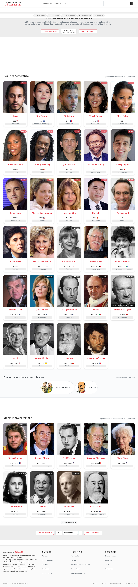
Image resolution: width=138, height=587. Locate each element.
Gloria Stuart (123, 458)
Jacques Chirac (42, 458)
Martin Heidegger (122, 309)
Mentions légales (115, 583)
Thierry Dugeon (122, 164)
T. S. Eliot (15, 358)
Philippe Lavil (122, 213)
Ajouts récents (69, 9)
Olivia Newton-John (42, 261)
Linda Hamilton (69, 213)
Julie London (42, 309)
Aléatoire (98, 9)
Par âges (45, 569)
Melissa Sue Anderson (42, 213)
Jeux (107, 565)
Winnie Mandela (122, 261)
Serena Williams (15, 164)
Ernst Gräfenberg (42, 358)
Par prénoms (47, 573)
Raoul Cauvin (96, 261)
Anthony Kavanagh (42, 164)
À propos (103, 583)
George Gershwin (69, 309)
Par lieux (45, 565)
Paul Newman (69, 458)
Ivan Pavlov (69, 358)
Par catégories (47, 560)
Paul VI (95, 309)
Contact (94, 583)
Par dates (45, 556)
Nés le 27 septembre (88, 31)
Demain (74, 560)
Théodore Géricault (96, 358)
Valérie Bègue (95, 116)
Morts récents (85, 9)
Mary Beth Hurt (69, 261)
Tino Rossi (42, 506)
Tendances (54, 9)
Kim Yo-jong (42, 116)
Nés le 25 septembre (50, 31)
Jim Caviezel (69, 164)
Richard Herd (15, 309)
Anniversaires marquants (80, 565)
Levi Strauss (95, 506)
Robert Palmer (15, 458)
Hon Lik (95, 213)
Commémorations (78, 573)
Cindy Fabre (122, 116)
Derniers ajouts (110, 556)
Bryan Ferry (15, 261)
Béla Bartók (68, 506)
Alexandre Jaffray (96, 164)
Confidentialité (130, 583)
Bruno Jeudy (15, 213)
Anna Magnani (15, 506)
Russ (15, 116)
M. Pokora (69, 116)
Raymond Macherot (95, 458)
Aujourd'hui (40, 9)
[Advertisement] (69, 55)
